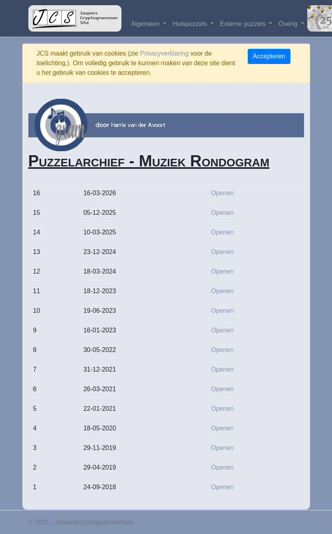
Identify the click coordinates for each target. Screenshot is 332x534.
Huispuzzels (191, 23)
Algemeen (146, 23)
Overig (288, 23)
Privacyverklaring (164, 53)
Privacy (149, 522)
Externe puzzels (243, 23)
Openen (222, 193)
